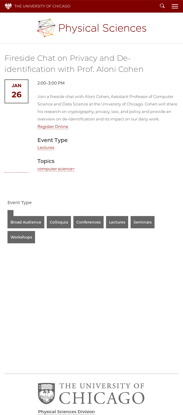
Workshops (21, 237)
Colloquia (59, 222)
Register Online (52, 126)
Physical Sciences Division (91, 28)
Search (162, 6)
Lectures (45, 147)
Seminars (143, 222)
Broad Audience (25, 222)
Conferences (88, 222)
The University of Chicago (42, 6)
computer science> (56, 168)
